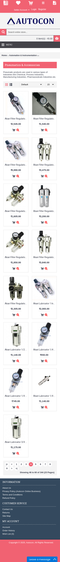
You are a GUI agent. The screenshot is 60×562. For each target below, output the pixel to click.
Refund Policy (8, 498)
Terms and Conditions (12, 494)
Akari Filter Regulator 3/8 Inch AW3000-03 (44, 118)
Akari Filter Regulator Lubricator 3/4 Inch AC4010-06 (44, 257)
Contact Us (7, 509)
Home (4, 55)
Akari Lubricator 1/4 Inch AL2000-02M (16, 396)
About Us (6, 488)
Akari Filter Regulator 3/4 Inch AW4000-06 (16, 118)
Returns (6, 512)
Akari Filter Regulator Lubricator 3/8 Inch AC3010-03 (16, 303)
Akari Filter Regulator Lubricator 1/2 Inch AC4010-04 (44, 165)
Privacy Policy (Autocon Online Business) (21, 491)
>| (16, 468)
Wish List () (8, 534)
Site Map (6, 516)
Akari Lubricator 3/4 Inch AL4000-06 (16, 442)
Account (6, 527)
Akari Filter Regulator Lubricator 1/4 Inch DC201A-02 (44, 211)
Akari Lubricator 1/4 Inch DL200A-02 (44, 396)
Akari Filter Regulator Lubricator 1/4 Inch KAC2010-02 (16, 257)
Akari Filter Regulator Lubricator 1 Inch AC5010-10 (16, 165)
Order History (8, 530)
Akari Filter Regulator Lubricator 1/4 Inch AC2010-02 (16, 211)
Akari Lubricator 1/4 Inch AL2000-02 (44, 349)
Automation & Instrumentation (23, 55)
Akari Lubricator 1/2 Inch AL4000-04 (16, 349)
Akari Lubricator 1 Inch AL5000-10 (44, 303)
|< (7, 464)
